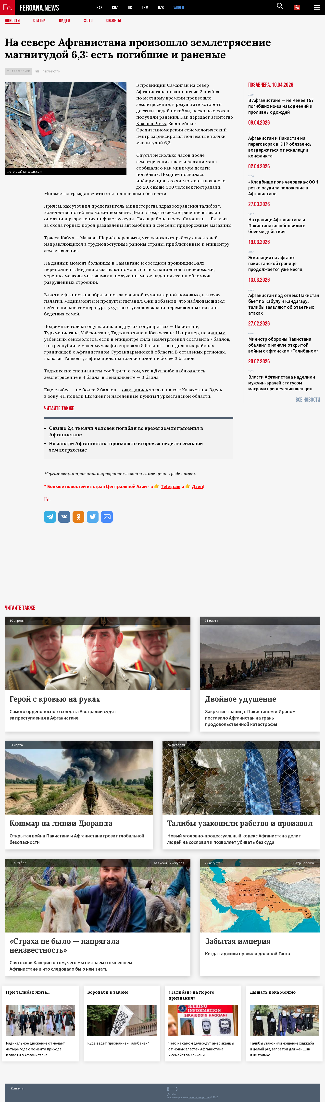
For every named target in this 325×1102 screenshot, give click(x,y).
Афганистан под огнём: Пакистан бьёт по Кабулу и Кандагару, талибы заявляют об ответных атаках (283, 304)
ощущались (135, 390)
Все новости (308, 399)
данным (216, 333)
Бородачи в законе (110, 993)
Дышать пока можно (275, 993)
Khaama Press (151, 123)
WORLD (182, 7)
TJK (131, 7)
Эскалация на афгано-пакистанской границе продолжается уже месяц (275, 263)
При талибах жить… (31, 993)
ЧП (37, 71)
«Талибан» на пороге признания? (194, 996)
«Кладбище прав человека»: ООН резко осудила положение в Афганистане (283, 188)
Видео (66, 20)
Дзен (197, 487)
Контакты (17, 1087)
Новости (13, 20)
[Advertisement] (162, 569)
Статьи (40, 20)
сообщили (115, 371)
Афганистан (51, 71)
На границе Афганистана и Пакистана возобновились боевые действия (276, 225)
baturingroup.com (199, 1096)
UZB (164, 7)
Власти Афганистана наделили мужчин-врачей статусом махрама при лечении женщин (281, 383)
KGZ (116, 7)
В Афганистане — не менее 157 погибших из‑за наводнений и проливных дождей (281, 106)
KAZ (100, 7)
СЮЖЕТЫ (116, 20)
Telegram (170, 487)
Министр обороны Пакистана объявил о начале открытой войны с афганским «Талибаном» (283, 345)
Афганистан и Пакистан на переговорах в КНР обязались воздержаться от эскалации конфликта (280, 147)
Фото (90, 20)
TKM (147, 7)
